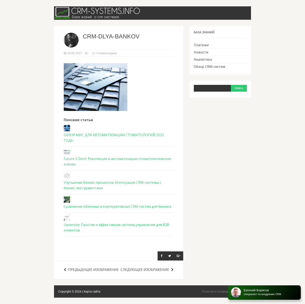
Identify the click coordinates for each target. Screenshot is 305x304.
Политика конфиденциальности (225, 291)
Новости (201, 52)
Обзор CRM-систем (209, 66)
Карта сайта (92, 291)
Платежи (201, 45)
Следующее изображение (147, 269)
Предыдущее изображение (91, 269)
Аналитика (203, 59)
